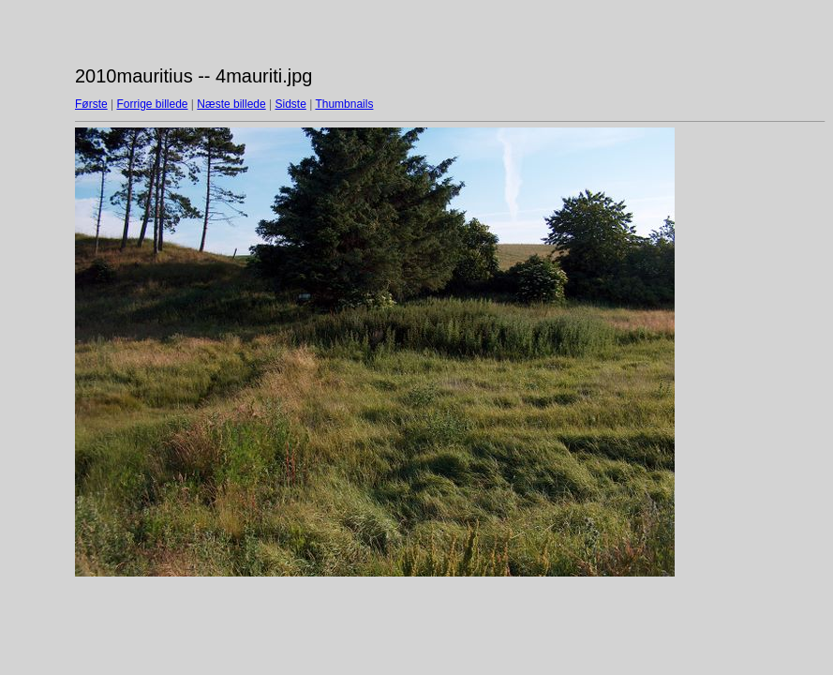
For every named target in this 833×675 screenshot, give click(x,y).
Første (91, 104)
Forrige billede (151, 104)
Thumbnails (344, 104)
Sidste (290, 104)
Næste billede (231, 104)
